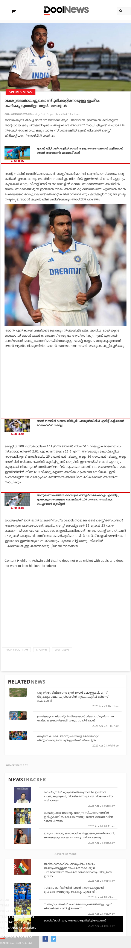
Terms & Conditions (17, 916)
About (5, 900)
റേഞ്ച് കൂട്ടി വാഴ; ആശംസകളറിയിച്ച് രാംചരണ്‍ (75, 920)
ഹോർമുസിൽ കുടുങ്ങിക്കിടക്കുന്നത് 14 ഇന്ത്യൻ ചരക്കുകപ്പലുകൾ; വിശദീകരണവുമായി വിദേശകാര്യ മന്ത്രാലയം (78, 796)
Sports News (62, 649)
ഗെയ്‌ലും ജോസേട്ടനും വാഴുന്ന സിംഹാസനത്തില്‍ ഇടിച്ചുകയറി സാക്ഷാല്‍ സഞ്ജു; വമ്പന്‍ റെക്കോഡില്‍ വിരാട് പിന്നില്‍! (78, 817)
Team (4, 905)
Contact (7, 922)
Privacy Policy (13, 911)
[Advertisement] (65, 381)
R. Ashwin (41, 649)
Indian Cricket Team (16, 649)
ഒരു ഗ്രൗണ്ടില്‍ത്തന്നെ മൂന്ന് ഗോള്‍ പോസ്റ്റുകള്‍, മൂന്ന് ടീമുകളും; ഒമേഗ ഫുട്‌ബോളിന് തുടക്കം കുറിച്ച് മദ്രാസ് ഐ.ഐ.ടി (72, 696)
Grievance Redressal (18, 928)
